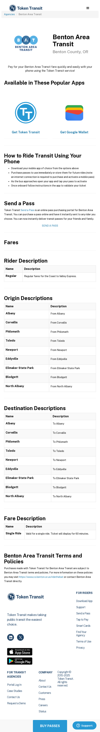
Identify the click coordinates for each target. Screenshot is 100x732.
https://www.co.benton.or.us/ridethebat (41, 577)
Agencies (9, 14)
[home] (25, 8)
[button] (88, 8)
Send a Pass (28, 210)
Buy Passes (50, 726)
